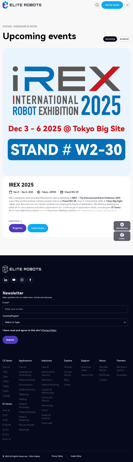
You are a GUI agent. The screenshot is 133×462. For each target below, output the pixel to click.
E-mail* (6, 303)
